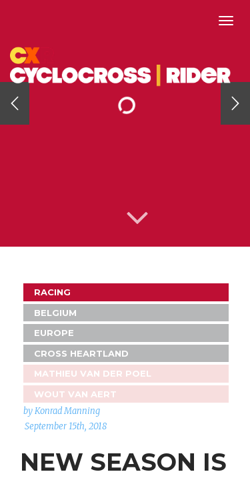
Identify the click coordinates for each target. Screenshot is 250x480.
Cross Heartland (81, 353)
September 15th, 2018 (66, 426)
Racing (52, 292)
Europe (54, 332)
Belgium (55, 312)
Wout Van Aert (75, 394)
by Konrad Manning (61, 411)
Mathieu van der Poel (92, 373)
